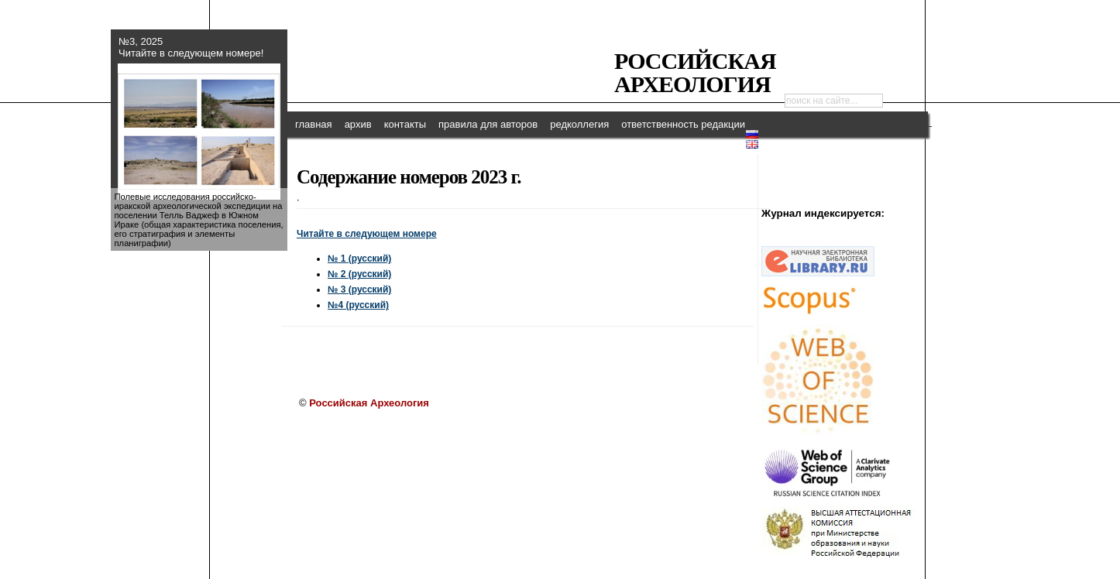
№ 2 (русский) (359, 274)
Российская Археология (695, 72)
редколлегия (579, 124)
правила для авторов (488, 124)
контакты (405, 124)
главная (313, 124)
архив (358, 124)
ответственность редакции (683, 124)
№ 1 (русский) (359, 258)
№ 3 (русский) (359, 289)
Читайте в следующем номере (367, 233)
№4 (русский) (358, 305)
